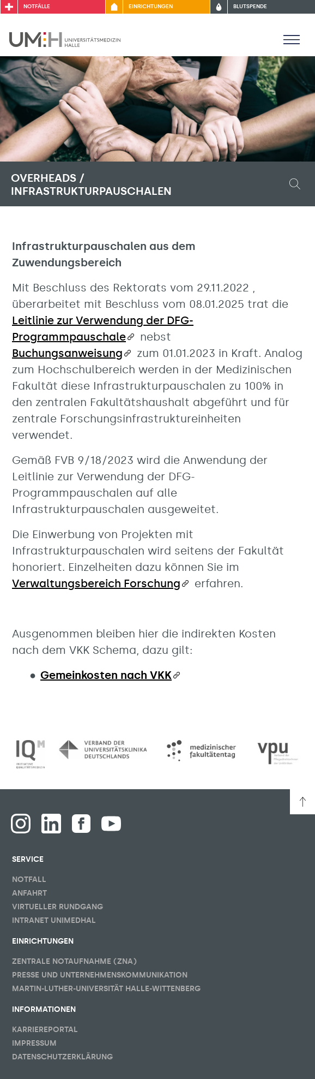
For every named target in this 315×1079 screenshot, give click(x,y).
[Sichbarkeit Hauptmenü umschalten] (291, 39)
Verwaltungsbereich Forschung (96, 583)
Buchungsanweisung (67, 353)
